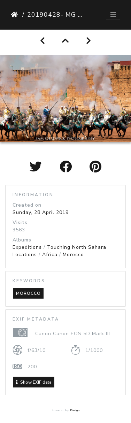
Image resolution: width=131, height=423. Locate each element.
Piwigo (75, 410)
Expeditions (27, 247)
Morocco (73, 254)
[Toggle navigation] (113, 15)
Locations (25, 254)
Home (15, 14)
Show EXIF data (34, 382)
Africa (49, 254)
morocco (28, 293)
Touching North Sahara (76, 247)
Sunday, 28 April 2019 (41, 212)
